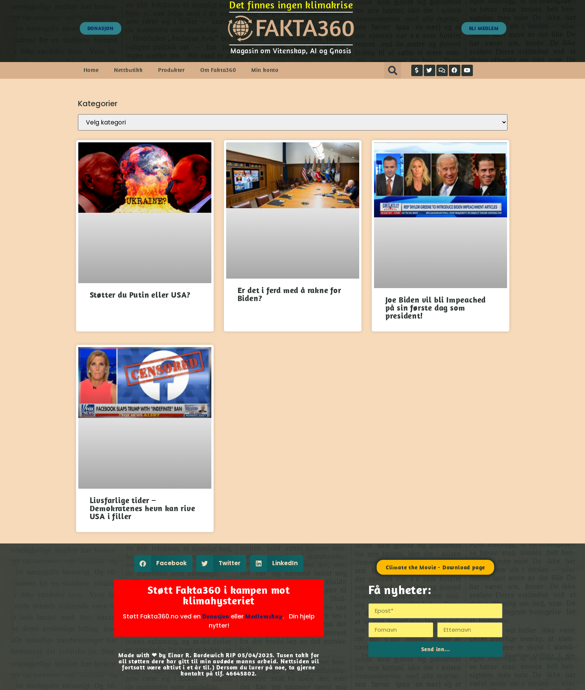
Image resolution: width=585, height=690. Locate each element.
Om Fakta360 (218, 69)
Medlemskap (264, 616)
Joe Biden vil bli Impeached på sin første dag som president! (435, 307)
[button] (392, 70)
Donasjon (215, 616)
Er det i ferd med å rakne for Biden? (289, 294)
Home (91, 69)
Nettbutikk (128, 69)
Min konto (265, 69)
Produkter (171, 69)
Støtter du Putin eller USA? (140, 295)
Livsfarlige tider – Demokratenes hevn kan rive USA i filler (142, 508)
